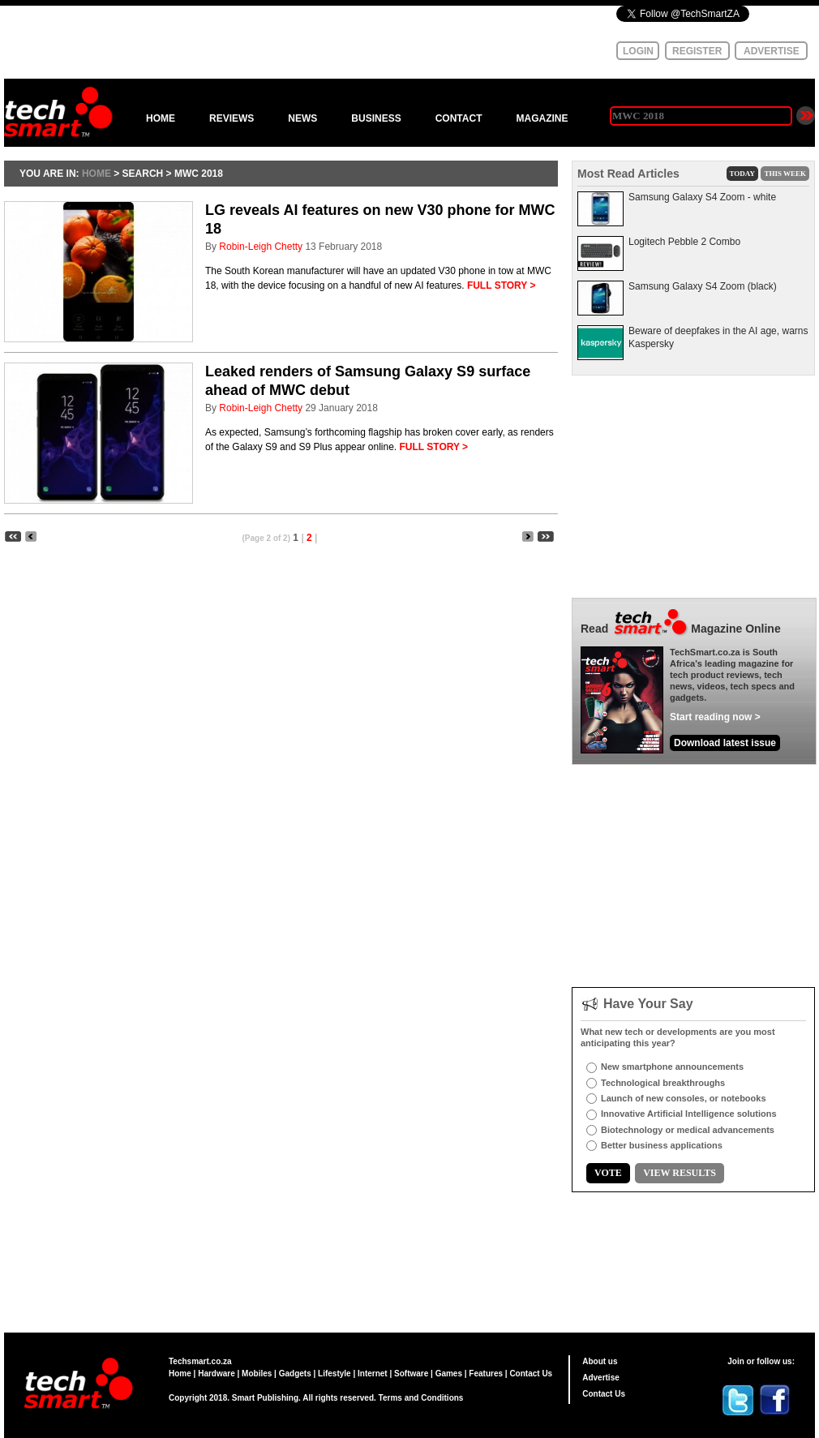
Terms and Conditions (421, 1397)
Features (486, 1373)
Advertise (601, 1377)
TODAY (743, 174)
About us (599, 1361)
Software (411, 1373)
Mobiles (257, 1373)
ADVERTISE (772, 51)
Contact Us (530, 1373)
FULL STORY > (501, 285)
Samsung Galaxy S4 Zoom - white (702, 197)
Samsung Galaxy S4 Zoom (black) (702, 286)
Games (448, 1373)
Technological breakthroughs (663, 1083)
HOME (160, 118)
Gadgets (295, 1373)
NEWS (302, 118)
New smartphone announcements (672, 1066)
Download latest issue (725, 743)
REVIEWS (231, 118)
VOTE (608, 1172)
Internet (373, 1373)
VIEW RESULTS (679, 1172)
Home (180, 1373)
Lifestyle (334, 1373)
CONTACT (458, 118)
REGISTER (697, 51)
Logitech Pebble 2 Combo (684, 241)
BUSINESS (376, 118)
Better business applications (662, 1145)
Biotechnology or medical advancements (687, 1130)
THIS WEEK (785, 174)
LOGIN (638, 51)
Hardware (216, 1373)
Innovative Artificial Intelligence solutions (689, 1113)
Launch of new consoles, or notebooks (683, 1098)
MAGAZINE (542, 118)
